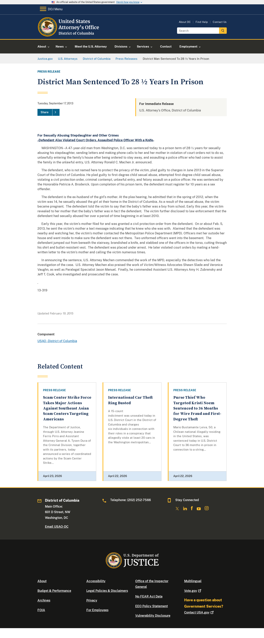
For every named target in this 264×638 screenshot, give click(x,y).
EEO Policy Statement (151, 606)
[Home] (69, 34)
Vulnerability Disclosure (152, 615)
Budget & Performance (54, 591)
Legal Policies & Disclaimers (107, 591)
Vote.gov (193, 591)
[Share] (48, 112)
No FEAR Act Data (148, 596)
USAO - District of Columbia (57, 341)
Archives (43, 600)
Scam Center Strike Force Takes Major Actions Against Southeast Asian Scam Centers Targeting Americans (67, 408)
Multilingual (192, 581)
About (42, 581)
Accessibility (95, 581)
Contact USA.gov (199, 612)
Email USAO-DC (56, 527)
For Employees (97, 610)
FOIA (41, 610)
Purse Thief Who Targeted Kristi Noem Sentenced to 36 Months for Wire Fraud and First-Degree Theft (197, 408)
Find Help (202, 22)
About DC (185, 22)
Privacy (91, 600)
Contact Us (220, 22)
